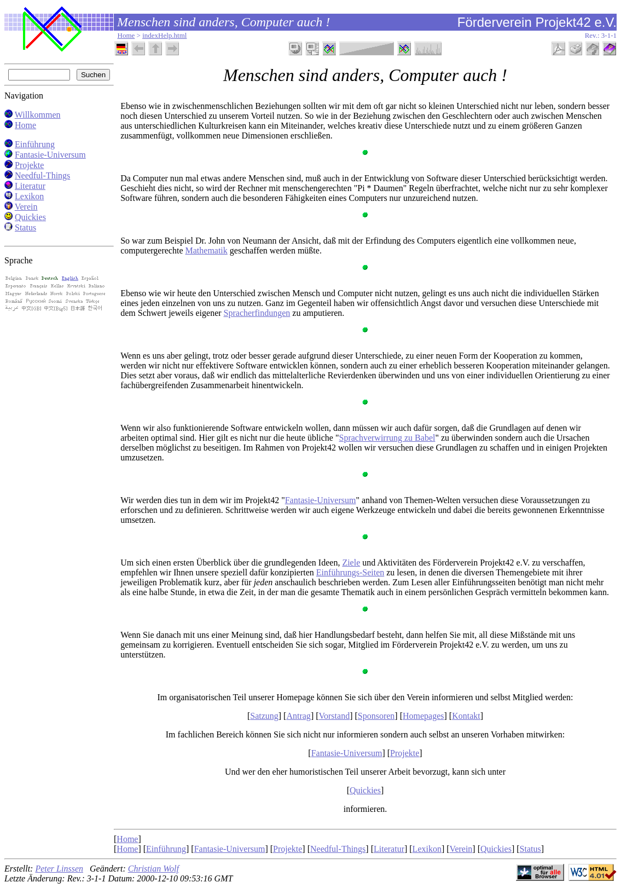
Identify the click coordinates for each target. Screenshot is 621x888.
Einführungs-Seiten (350, 572)
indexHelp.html (164, 35)
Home (126, 35)
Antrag (298, 715)
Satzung (264, 715)
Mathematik (206, 250)
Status (25, 227)
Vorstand (334, 715)
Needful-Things (42, 175)
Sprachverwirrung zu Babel (387, 437)
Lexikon (29, 196)
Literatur (30, 186)
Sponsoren (376, 715)
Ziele (351, 562)
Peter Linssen (59, 868)
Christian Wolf (153, 868)
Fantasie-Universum (50, 154)
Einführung (35, 144)
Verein (26, 206)
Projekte (29, 165)
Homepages (423, 715)
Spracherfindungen (257, 313)
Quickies (30, 217)
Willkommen (38, 114)
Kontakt (466, 715)
